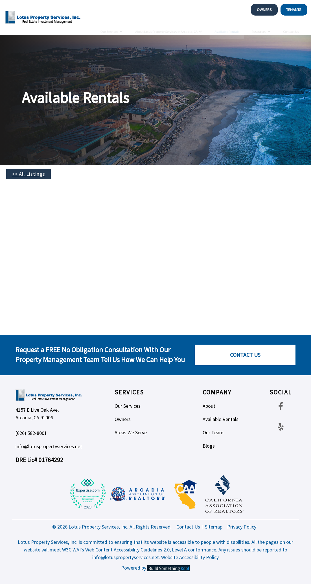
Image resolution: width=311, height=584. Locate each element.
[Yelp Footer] (280, 426)
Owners (264, 9)
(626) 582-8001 (31, 433)
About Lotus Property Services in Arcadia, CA (166, 27)
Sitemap (213, 527)
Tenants (293, 9)
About (209, 406)
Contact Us (290, 27)
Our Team (213, 432)
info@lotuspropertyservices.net (49, 446)
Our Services (109, 27)
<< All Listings (28, 174)
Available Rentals (226, 27)
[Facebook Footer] (280, 406)
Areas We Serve (131, 432)
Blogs (209, 446)
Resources (258, 27)
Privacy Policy (241, 527)
